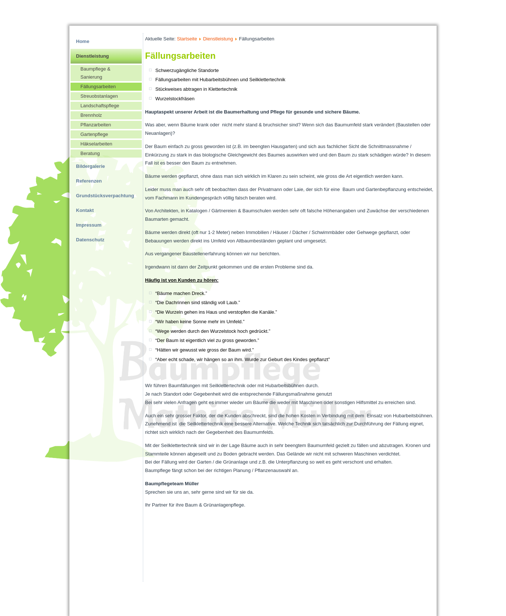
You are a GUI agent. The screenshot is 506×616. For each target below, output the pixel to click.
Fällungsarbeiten (98, 86)
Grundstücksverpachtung (105, 195)
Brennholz (91, 115)
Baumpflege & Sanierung (95, 73)
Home (82, 41)
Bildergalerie (90, 166)
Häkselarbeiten (96, 144)
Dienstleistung (92, 56)
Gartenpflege (94, 134)
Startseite (187, 39)
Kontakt (85, 210)
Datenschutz (90, 239)
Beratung (90, 153)
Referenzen (89, 181)
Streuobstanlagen (99, 96)
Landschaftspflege (99, 105)
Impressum (88, 225)
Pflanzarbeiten (95, 124)
